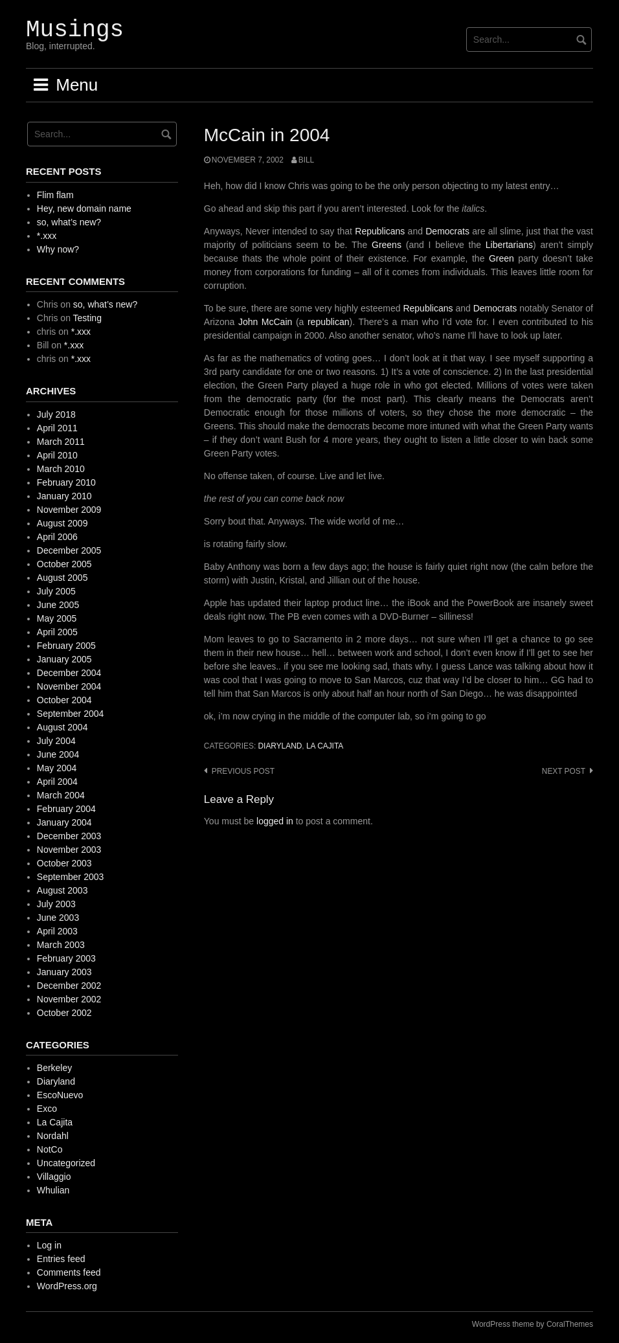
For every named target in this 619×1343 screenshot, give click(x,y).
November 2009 (69, 509)
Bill (306, 159)
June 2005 (58, 605)
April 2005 (57, 632)
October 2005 (64, 564)
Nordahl (53, 1136)
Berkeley (54, 1068)
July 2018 (56, 414)
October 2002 (64, 1013)
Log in (49, 1245)
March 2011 (61, 441)
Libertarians (509, 245)
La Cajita (324, 746)
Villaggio (54, 1176)
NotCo (50, 1149)
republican (329, 322)
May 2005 (56, 618)
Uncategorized (66, 1163)
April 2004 (57, 781)
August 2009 (62, 523)
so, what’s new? (69, 222)
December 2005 (69, 550)
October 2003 (64, 863)
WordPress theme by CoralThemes (532, 1324)
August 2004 (62, 727)
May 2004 (56, 768)
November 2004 (69, 686)
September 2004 (70, 713)
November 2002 (69, 999)
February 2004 (66, 809)
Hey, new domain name (84, 208)
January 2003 (64, 972)
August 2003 (62, 890)
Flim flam (55, 195)
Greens (386, 245)
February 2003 (66, 958)
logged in (274, 821)
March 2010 (61, 469)
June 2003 (58, 917)
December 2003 (69, 836)
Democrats (447, 231)
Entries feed (61, 1259)
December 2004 (69, 673)
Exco (47, 1108)
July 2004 (56, 741)
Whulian (53, 1190)
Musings (75, 30)
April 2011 (57, 428)
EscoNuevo (60, 1095)
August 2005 (62, 577)
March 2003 (61, 945)
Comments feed (69, 1272)
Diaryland (280, 746)
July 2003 (56, 904)
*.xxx (46, 236)
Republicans (380, 231)
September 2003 (70, 877)
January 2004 (64, 822)
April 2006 (57, 537)
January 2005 (64, 659)
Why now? (58, 249)
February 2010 (66, 482)
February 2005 (66, 645)
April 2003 (57, 931)
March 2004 (61, 795)
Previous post (243, 771)
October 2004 (64, 700)
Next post (563, 771)
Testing (87, 318)
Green (501, 258)
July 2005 (56, 591)
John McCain (265, 322)
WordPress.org (67, 1286)
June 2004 (58, 754)
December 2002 (69, 985)
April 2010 (57, 455)
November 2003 (69, 849)
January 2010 (64, 496)
